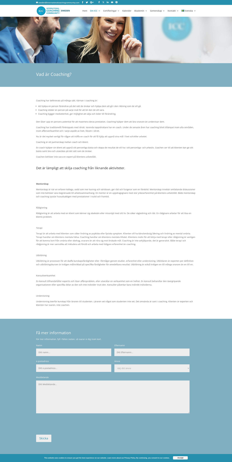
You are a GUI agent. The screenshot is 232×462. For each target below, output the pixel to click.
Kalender (126, 11)
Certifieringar (110, 11)
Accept (180, 458)
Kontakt (172, 11)
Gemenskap (156, 11)
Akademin (139, 11)
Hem (84, 11)
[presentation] (58, 425)
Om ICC (93, 11)
